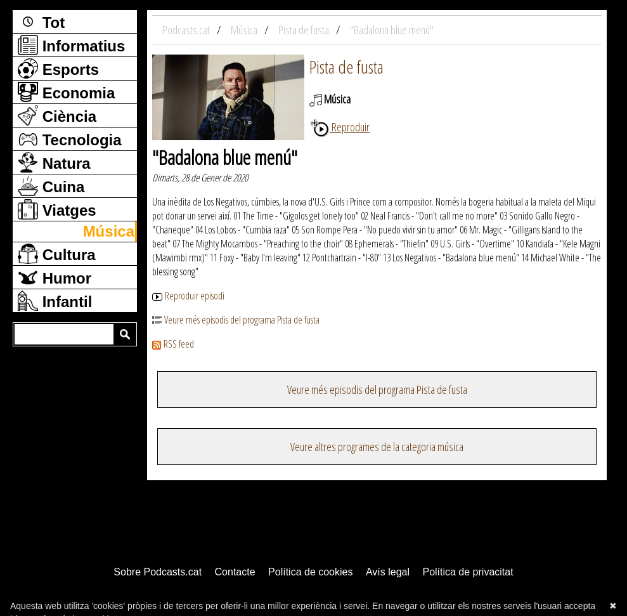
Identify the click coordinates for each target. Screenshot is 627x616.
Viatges (57, 209)
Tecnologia (70, 139)
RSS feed (173, 344)
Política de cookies (310, 572)
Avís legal (388, 572)
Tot (41, 21)
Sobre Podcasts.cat (157, 572)
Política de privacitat (467, 572)
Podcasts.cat (187, 29)
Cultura (57, 254)
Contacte (235, 572)
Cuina (51, 186)
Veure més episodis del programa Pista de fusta (236, 320)
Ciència (57, 115)
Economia (66, 92)
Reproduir (339, 126)
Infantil (55, 301)
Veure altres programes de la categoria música (376, 446)
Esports (58, 68)
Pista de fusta (346, 67)
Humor (54, 277)
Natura (54, 162)
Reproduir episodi (188, 296)
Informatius (71, 45)
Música (108, 231)
